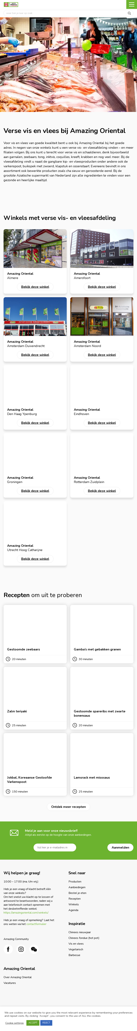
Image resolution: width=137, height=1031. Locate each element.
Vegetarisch (75, 949)
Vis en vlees (76, 944)
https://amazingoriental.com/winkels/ (26, 913)
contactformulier (36, 924)
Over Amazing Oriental (18, 977)
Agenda (73, 910)
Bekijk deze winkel (35, 287)
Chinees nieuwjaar (79, 932)
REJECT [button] (46, 1022)
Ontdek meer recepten (68, 807)
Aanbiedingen (76, 887)
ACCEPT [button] (33, 1022)
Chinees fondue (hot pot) (83, 938)
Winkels (73, 904)
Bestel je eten (77, 893)
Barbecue (74, 955)
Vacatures (10, 983)
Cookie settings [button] (14, 1023)
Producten (74, 882)
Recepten (74, 899)
